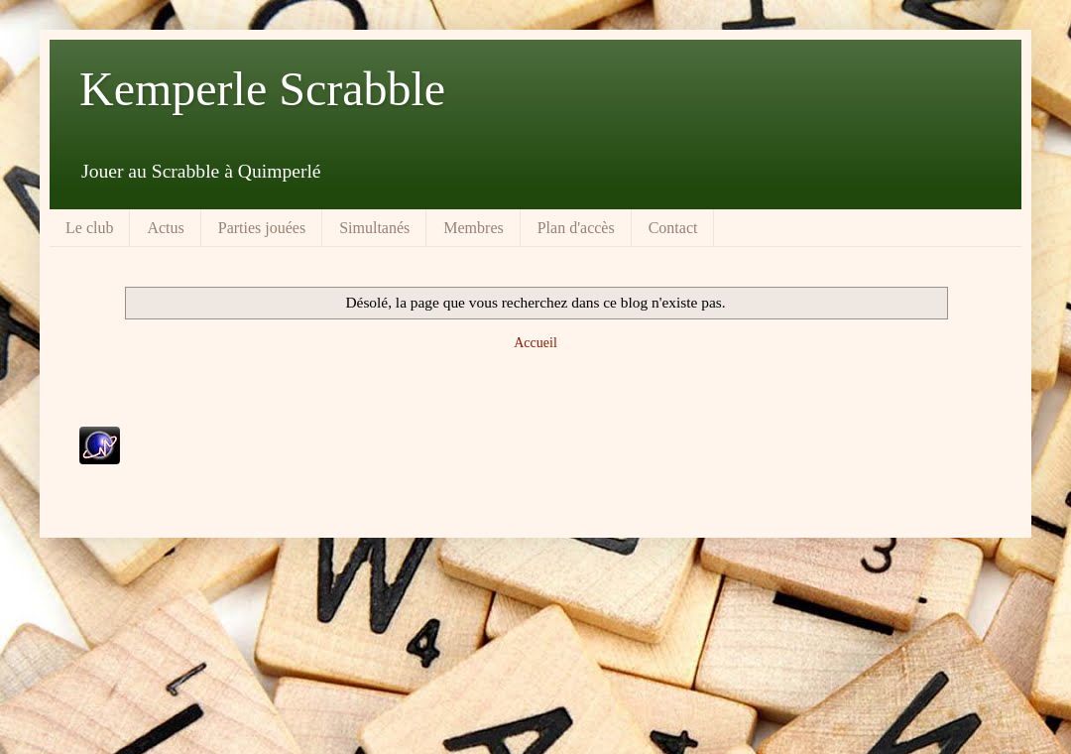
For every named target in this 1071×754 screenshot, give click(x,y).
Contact (673, 227)
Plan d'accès (576, 227)
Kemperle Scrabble (262, 89)
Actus (165, 227)
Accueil (535, 342)
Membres (473, 227)
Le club (89, 227)
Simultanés (374, 227)
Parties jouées (261, 227)
